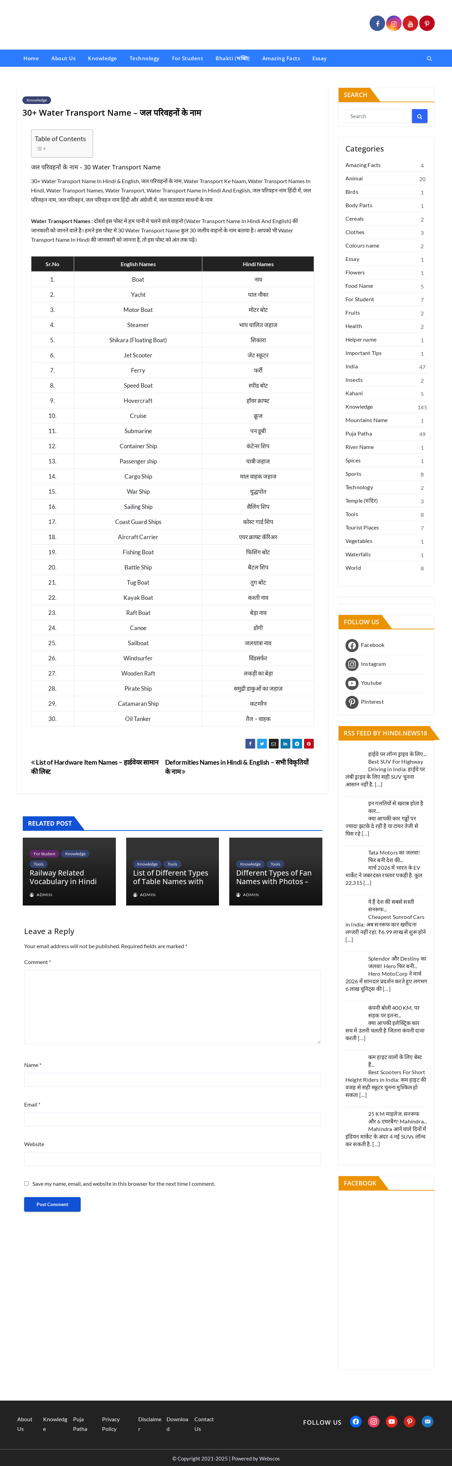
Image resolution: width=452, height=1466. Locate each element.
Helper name (360, 339)
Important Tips (363, 352)
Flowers (355, 272)
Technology (145, 58)
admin (41, 894)
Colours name (362, 245)
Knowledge (102, 58)
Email (32, 1104)
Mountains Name (366, 420)
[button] (429, 58)
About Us (63, 58)
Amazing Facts (281, 58)
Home (31, 58)
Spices (353, 460)
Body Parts (358, 205)
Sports (353, 473)
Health (353, 326)
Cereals (354, 218)
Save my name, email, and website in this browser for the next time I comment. (123, 1183)
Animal (354, 178)
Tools (38, 864)
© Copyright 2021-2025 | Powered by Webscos (226, 1458)
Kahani (354, 393)
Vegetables (358, 540)
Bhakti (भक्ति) (232, 58)
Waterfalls (358, 554)
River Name (359, 446)
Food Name (359, 285)
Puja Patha (358, 433)
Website (34, 1144)
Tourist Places (362, 527)
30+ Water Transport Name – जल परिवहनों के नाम (111, 112)
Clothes (354, 232)
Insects (354, 379)
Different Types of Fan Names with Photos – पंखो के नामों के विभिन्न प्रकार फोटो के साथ (274, 885)
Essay (319, 58)
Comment (37, 962)
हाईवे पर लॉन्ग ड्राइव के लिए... (397, 754)
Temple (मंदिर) (361, 500)
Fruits (352, 312)
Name (32, 1064)
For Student (187, 58)
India (351, 366)
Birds (351, 191)
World (353, 567)
